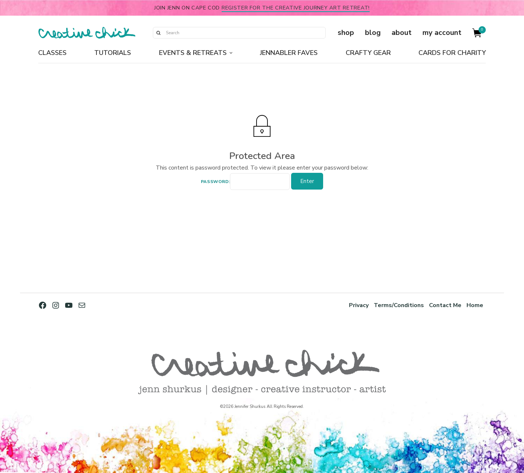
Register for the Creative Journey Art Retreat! (296, 7)
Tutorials (112, 52)
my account (441, 32)
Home (475, 305)
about (402, 32)
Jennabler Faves (289, 52)
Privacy (357, 305)
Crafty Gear (368, 52)
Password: (245, 182)
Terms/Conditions (397, 305)
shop (346, 32)
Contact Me (444, 305)
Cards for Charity (452, 52)
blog (373, 32)
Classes (52, 52)
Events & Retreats (193, 52)
